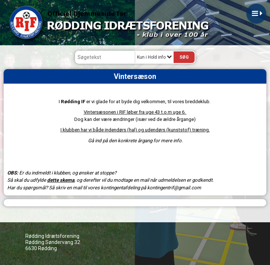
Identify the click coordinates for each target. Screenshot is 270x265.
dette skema (60, 180)
